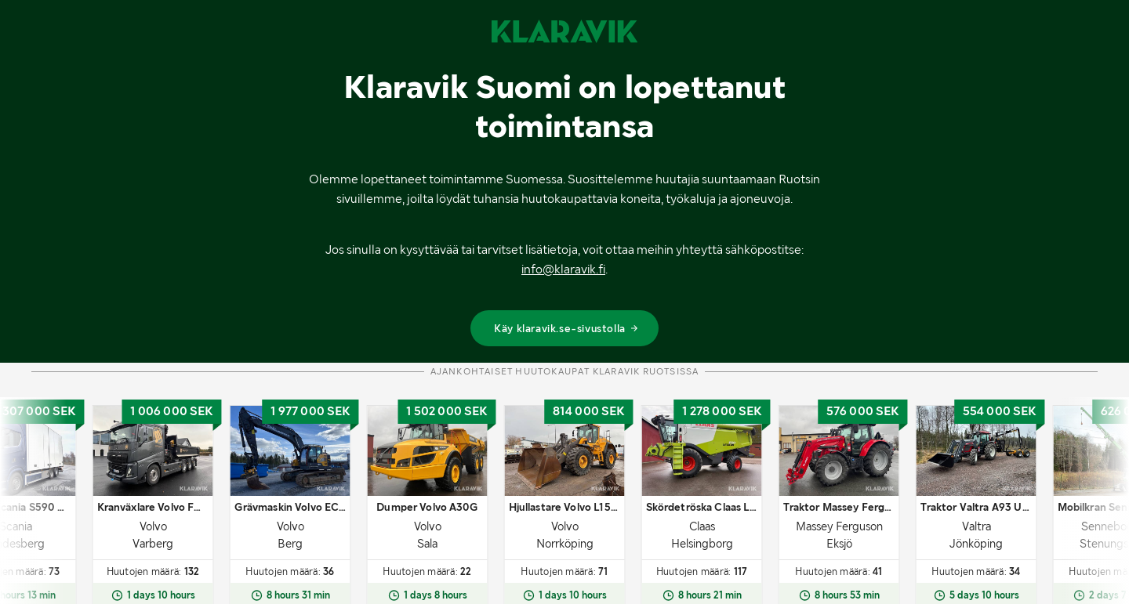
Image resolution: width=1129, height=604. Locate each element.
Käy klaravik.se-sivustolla (566, 328)
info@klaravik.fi (563, 269)
